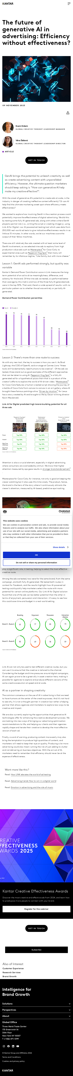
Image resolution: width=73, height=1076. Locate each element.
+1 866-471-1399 (11, 1039)
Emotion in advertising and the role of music (32, 788)
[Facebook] (8, 1047)
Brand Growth (10, 977)
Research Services (11, 973)
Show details (59, 547)
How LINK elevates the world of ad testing (31, 775)
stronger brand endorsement (56, 469)
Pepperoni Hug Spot (37, 253)
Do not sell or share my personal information (36, 562)
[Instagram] (3, 1047)
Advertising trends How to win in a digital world (33, 781)
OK (36, 555)
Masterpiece (36, 250)
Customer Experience (13, 969)
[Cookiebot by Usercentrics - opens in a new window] (59, 511)
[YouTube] (13, 1047)
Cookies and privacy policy (13, 1061)
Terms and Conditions (11, 1057)
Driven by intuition (48, 391)
